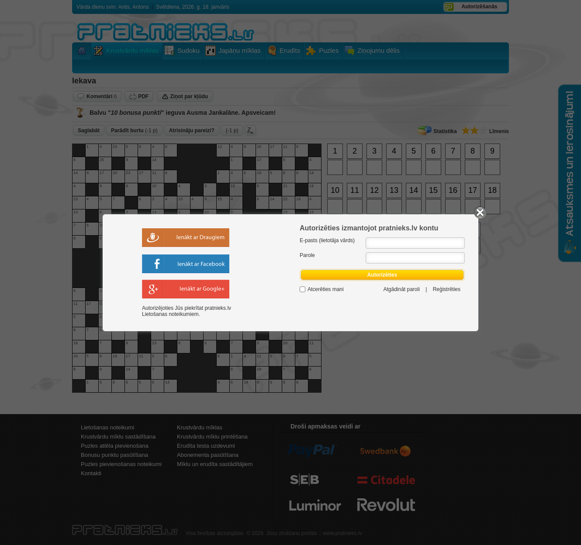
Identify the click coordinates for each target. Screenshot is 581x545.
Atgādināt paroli (401, 289)
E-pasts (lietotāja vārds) (327, 240)
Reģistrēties (446, 289)
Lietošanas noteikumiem (170, 314)
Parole (307, 255)
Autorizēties (382, 275)
